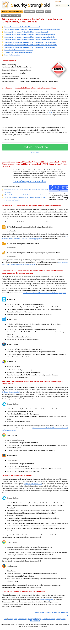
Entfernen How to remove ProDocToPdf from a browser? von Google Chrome (29, 34)
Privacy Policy (35, 152)
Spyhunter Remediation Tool (11, 392)
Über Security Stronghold (11, 15)
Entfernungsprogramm (46, 600)
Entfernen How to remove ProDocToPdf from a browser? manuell (26, 32)
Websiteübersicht (35, 621)
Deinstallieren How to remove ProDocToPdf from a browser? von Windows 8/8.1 (30, 45)
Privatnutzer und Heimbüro (12, 11)
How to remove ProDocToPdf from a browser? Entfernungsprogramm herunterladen (32, 29)
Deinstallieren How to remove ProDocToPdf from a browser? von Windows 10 (30, 42)
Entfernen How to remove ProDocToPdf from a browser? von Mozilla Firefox (29, 37)
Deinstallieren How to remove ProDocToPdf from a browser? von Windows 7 (29, 47)
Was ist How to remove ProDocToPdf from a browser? (22, 27)
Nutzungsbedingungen (34, 619)
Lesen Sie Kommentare (12, 55)
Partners (40, 11)
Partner (10, 619)
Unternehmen (29, 11)
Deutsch (58, 1)
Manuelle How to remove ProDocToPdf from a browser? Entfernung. (25, 195)
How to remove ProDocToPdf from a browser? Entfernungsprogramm (44, 293)
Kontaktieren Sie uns (48, 619)
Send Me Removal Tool (35, 147)
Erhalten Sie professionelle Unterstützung (18, 52)
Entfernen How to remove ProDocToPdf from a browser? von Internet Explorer (30, 40)
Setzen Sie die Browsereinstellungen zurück (18, 50)
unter (50, 112)
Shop (15, 619)
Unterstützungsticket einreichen (29, 181)
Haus (5, 619)
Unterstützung (22, 619)
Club (48, 11)
